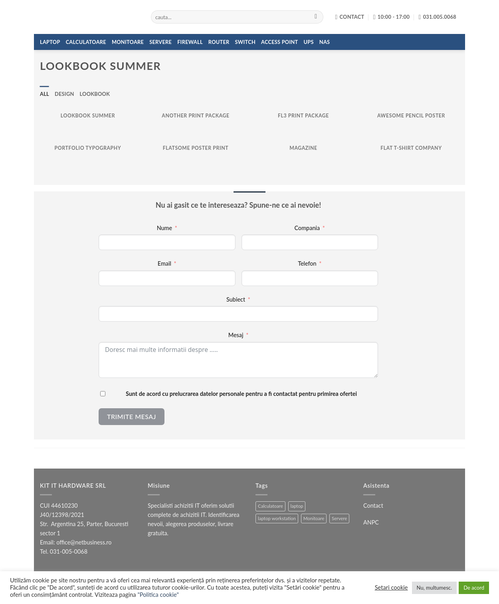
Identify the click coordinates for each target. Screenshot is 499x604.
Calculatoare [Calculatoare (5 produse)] (270, 506)
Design (64, 94)
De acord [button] (473, 587)
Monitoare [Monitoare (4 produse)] (314, 518)
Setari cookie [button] (391, 587)
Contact (373, 505)
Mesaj (236, 335)
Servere (160, 42)
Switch (245, 42)
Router (219, 42)
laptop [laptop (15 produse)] (297, 506)
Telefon (307, 263)
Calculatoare (86, 42)
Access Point (279, 42)
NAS (324, 42)
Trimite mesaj (131, 416)
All (44, 94)
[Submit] (316, 17)
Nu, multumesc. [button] (434, 587)
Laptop (50, 42)
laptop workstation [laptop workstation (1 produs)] (277, 518)
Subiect (235, 299)
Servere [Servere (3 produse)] (339, 518)
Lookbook (95, 94)
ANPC (371, 522)
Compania (307, 228)
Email (164, 263)
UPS (309, 42)
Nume (164, 228)
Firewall (190, 42)
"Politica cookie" (158, 594)
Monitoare (128, 42)
